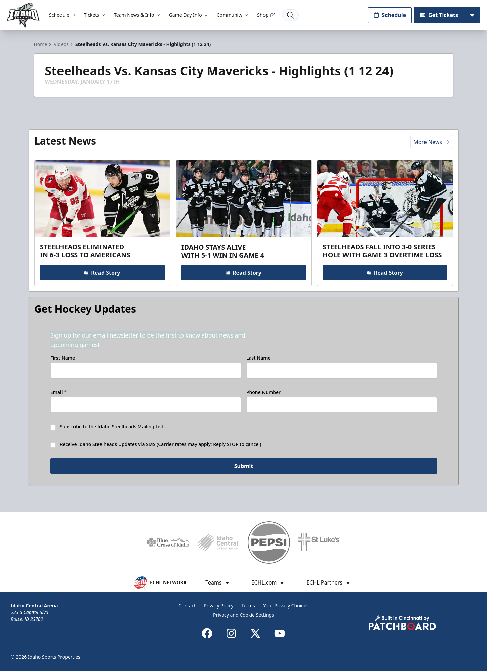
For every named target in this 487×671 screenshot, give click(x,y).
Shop (266, 15)
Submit (243, 466)
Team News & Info (137, 15)
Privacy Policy (218, 605)
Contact (187, 605)
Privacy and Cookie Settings (243, 615)
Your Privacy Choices (286, 605)
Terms (248, 605)
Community (233, 15)
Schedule (62, 15)
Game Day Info (189, 15)
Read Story (102, 272)
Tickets (95, 15)
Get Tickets (439, 15)
